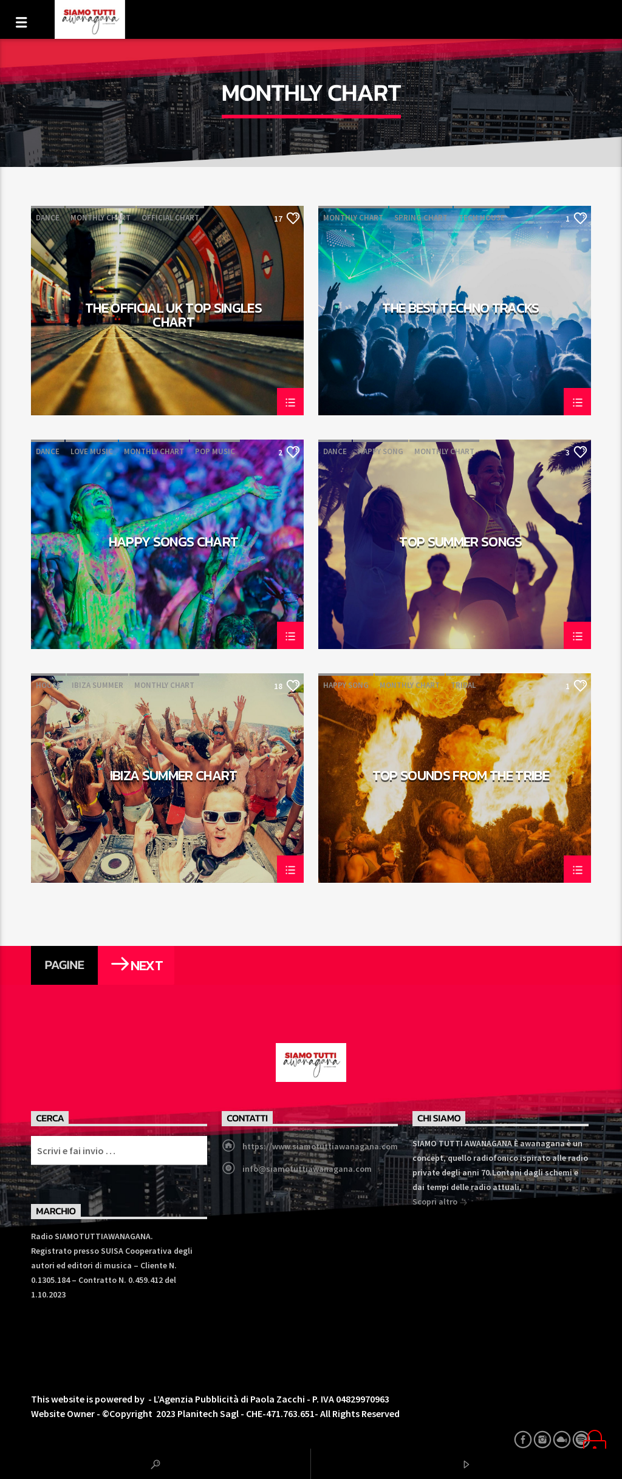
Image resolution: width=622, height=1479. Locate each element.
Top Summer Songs (460, 543)
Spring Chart (421, 217)
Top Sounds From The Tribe (460, 777)
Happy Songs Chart (174, 543)
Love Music (91, 451)
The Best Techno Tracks (460, 309)
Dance (48, 217)
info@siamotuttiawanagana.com (307, 1168)
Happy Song (380, 451)
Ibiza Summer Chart (174, 777)
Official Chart (170, 217)
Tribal (463, 685)
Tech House (482, 217)
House (48, 685)
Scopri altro (440, 1202)
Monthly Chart (100, 217)
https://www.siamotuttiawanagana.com (320, 1146)
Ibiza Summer (97, 685)
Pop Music (215, 451)
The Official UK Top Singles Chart (173, 314)
